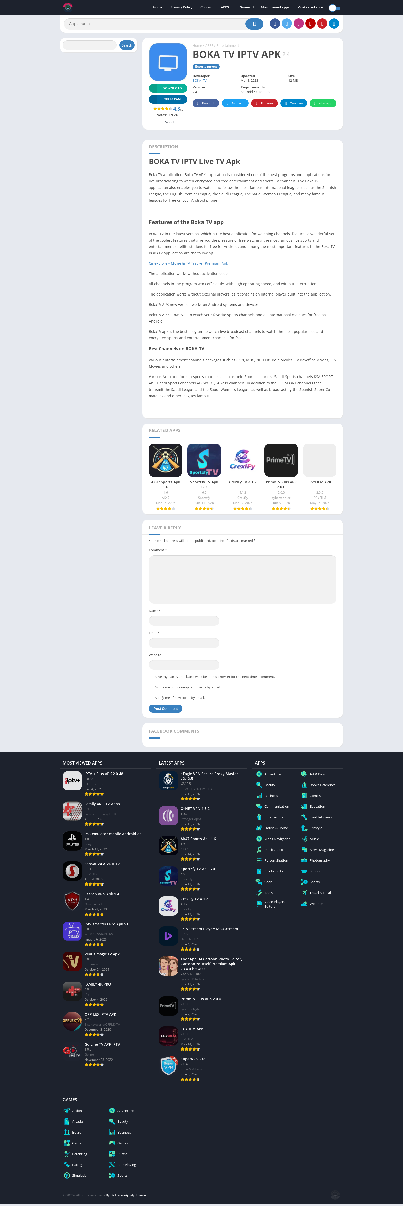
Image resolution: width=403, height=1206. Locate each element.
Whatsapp (322, 105)
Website (155, 656)
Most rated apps (310, 7)
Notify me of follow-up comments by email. (188, 689)
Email (154, 634)
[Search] (164, 25)
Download (165, 90)
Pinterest (263, 105)
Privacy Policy (181, 7)
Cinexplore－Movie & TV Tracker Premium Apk (188, 265)
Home (157, 7)
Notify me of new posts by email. (180, 699)
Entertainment (228, 47)
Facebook (205, 105)
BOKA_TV (200, 82)
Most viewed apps (275, 7)
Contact (206, 7)
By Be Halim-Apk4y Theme (126, 1197)
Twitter (233, 105)
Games (245, 7)
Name (155, 612)
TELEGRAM (165, 101)
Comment (158, 551)
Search (127, 47)
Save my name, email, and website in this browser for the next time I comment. (215, 678)
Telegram (293, 105)
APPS (225, 7)
